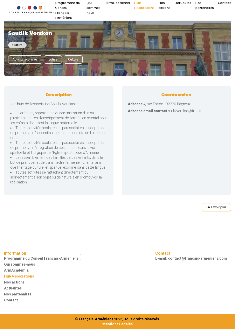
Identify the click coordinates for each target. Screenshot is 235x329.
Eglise (52, 59)
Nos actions (14, 282)
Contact (224, 3)
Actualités (182, 3)
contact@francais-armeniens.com (197, 258)
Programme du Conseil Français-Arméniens (41, 258)
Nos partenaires (17, 294)
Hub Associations (19, 276)
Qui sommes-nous (94, 8)
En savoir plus (216, 207)
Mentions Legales (117, 324)
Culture (73, 59)
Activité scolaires (25, 59)
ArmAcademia (118, 3)
